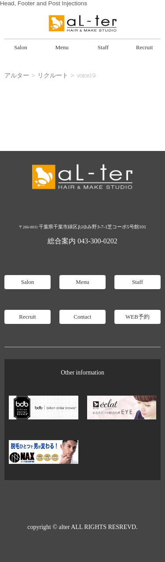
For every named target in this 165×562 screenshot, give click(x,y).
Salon (20, 47)
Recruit (144, 47)
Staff (103, 47)
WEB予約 (137, 316)
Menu (61, 47)
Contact (82, 316)
